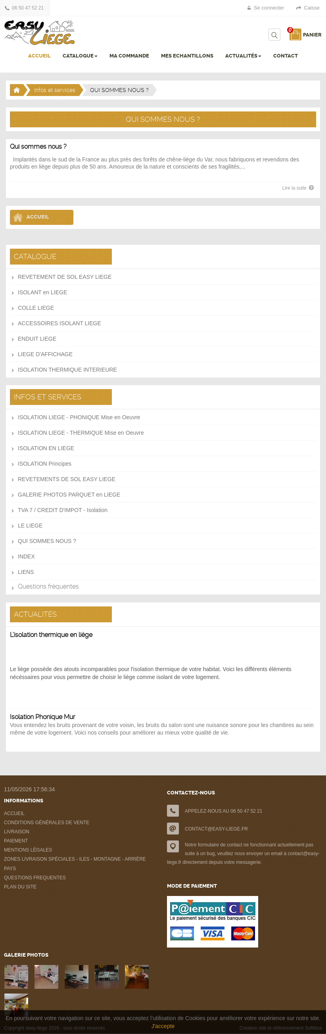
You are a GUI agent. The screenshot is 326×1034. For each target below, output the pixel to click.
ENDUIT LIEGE (37, 339)
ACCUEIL (39, 56)
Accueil (38, 217)
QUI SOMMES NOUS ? (47, 541)
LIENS (26, 572)
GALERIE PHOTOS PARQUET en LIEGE (69, 494)
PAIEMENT (16, 841)
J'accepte (163, 1026)
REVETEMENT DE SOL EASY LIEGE (64, 277)
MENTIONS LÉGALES (28, 850)
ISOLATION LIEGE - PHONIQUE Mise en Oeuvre (79, 417)
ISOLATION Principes (44, 463)
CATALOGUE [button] (80, 56)
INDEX (26, 556)
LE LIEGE (30, 525)
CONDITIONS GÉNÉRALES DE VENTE (46, 822)
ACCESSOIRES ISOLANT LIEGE (59, 323)
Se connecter (269, 8)
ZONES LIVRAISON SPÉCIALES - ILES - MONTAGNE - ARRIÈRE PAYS (75, 863)
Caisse (312, 8)
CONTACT (285, 56)
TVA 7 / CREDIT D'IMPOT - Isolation (62, 510)
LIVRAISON (16, 831)
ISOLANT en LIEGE (42, 292)
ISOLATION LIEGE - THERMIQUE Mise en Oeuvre (81, 433)
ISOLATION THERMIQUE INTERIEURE (67, 369)
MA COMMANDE (129, 56)
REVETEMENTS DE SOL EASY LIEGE (66, 479)
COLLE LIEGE (36, 308)
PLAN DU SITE (20, 887)
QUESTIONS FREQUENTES (35, 878)
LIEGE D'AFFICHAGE (45, 354)
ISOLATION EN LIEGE (46, 448)
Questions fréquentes (48, 586)
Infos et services (54, 90)
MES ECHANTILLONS (187, 56)
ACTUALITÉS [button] (243, 56)
